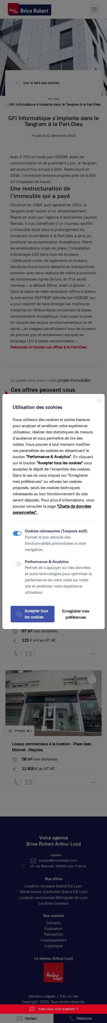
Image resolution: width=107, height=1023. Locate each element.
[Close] (99, 399)
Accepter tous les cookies (32, 614)
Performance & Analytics (46, 561)
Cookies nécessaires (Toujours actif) (56, 531)
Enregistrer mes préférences (75, 614)
